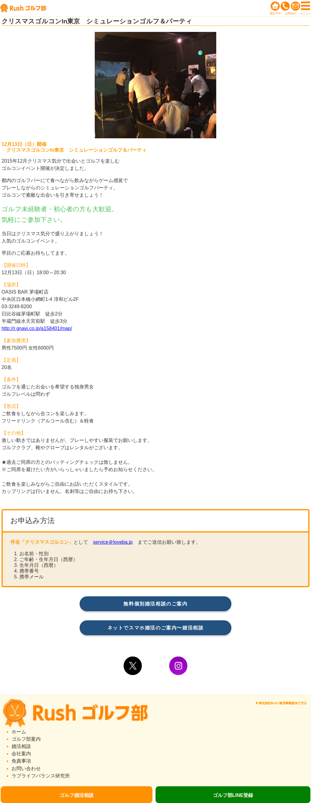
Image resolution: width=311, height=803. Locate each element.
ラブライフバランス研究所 (41, 775)
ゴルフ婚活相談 (77, 795)
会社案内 (21, 753)
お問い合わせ (26, 768)
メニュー (305, 13)
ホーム (19, 731)
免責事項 (21, 760)
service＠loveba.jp (113, 542)
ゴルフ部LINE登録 (233, 795)
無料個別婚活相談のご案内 (155, 603)
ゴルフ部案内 (26, 739)
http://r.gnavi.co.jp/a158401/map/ (37, 328)
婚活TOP (275, 13)
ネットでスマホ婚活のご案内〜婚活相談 (156, 627)
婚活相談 (21, 746)
